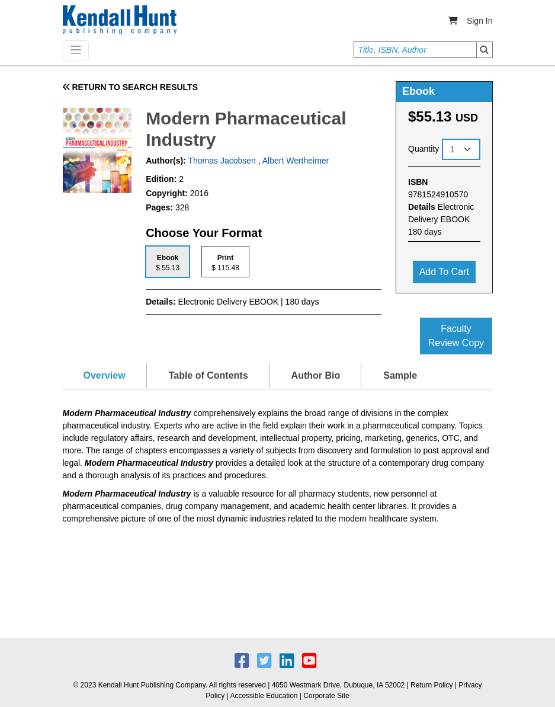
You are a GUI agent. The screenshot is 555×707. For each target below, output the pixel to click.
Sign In (480, 20)
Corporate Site (326, 696)
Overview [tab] (105, 375)
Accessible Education (263, 696)
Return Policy (431, 685)
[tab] (168, 261)
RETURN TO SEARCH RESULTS (130, 87)
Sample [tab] (400, 375)
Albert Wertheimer (295, 160)
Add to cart (444, 272)
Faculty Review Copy (456, 336)
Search (484, 49)
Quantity (423, 148)
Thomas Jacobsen (221, 160)
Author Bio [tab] (316, 375)
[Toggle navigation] (76, 50)
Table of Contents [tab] (208, 375)
